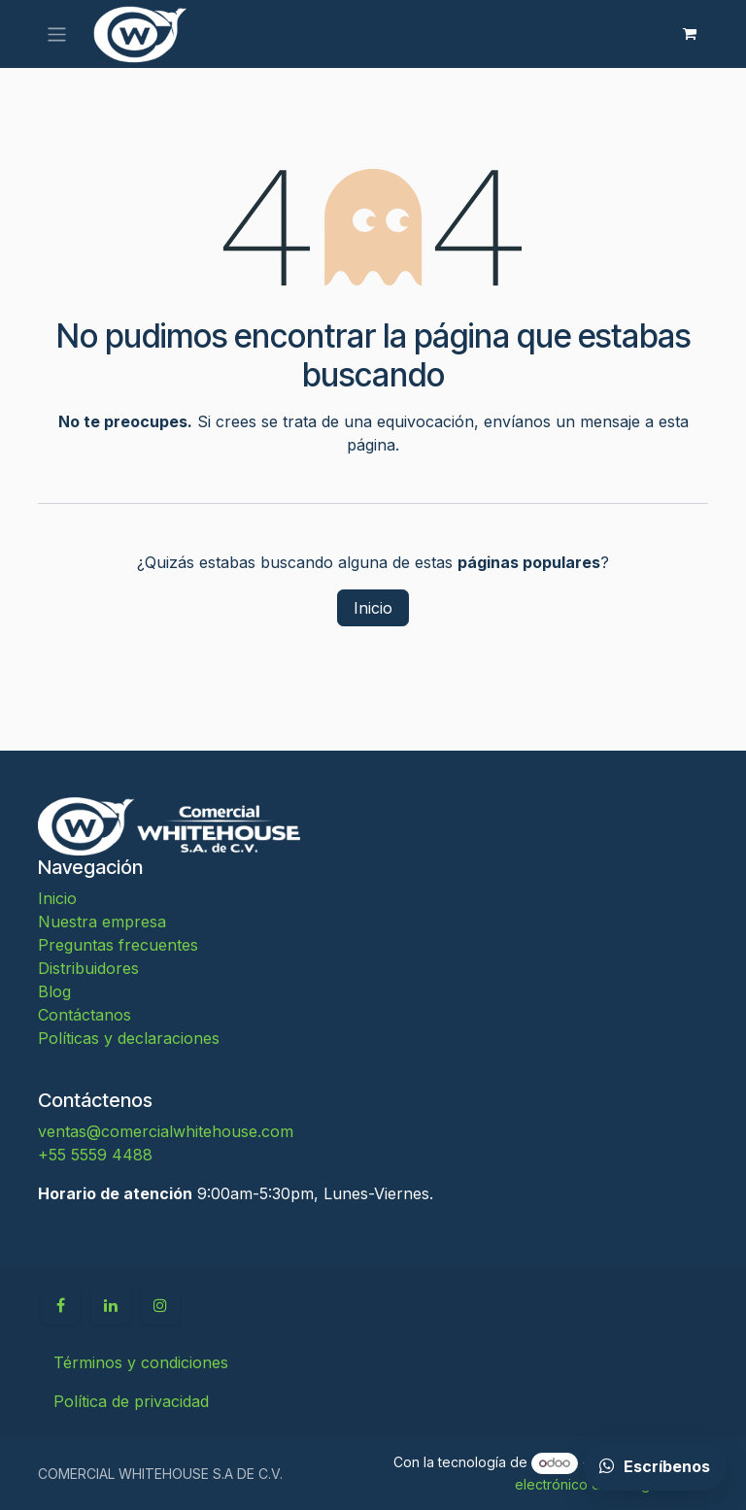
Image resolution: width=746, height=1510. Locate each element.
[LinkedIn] (110, 1305)
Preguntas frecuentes (118, 945)
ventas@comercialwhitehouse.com (165, 1131)
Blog (54, 991)
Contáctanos (84, 1014)
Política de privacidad (131, 1401)
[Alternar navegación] (57, 33)
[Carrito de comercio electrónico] (689, 34)
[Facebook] (60, 1305)
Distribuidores (88, 968)
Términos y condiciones (140, 1362)
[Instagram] (160, 1305)
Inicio (373, 608)
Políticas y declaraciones (129, 1038)
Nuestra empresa (102, 921)
